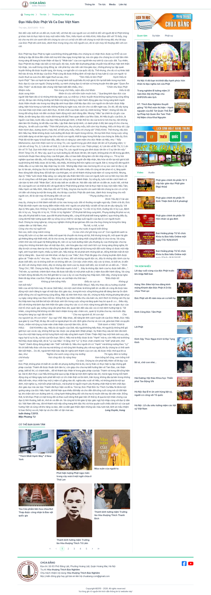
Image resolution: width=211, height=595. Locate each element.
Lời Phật (139, 326)
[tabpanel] (163, 81)
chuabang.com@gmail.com (96, 576)
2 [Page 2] (68, 548)
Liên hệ (123, 4)
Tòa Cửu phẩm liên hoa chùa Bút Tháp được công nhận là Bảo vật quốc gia (36, 512)
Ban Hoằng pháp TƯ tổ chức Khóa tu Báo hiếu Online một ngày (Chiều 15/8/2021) (171, 254)
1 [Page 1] (62, 548)
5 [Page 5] (86, 548)
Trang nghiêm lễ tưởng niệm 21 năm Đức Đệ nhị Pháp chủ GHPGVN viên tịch (153, 94)
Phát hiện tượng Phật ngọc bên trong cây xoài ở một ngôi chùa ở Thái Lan (74, 476)
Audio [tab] (151, 172)
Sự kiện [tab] (156, 35)
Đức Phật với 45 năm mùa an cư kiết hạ (155, 298)
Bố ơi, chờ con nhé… (146, 362)
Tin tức (102, 4)
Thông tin (90, 4)
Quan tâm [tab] (142, 35)
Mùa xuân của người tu (106, 468)
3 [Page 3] (74, 548)
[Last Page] (98, 548)
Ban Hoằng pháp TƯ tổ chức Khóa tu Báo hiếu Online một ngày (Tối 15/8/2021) (171, 236)
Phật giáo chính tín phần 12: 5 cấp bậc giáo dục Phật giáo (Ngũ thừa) (171, 183)
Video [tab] (140, 172)
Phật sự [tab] (169, 35)
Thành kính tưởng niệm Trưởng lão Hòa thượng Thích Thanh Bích (110, 515)
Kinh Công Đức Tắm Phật (148, 311)
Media (112, 4)
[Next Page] (92, 548)
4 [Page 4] (80, 548)
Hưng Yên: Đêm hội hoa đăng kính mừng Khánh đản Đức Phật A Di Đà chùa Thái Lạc (153, 287)
